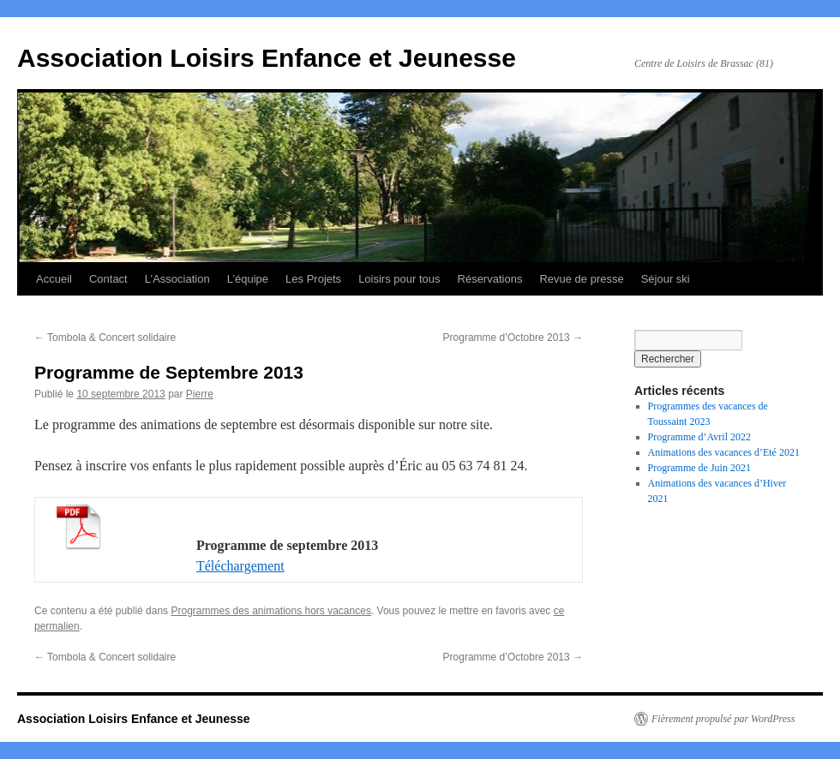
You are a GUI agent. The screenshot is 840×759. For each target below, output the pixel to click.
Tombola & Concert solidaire (105, 338)
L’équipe (247, 278)
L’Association (177, 278)
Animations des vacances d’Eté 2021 (724, 452)
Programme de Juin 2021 (699, 468)
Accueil (54, 278)
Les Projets (313, 278)
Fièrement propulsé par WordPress (723, 719)
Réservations (490, 278)
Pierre (199, 394)
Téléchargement (240, 566)
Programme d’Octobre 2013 (513, 338)
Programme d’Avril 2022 (699, 437)
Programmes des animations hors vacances (270, 611)
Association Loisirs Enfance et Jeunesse (266, 58)
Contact (108, 278)
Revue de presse (581, 278)
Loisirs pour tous (399, 278)
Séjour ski (665, 278)
